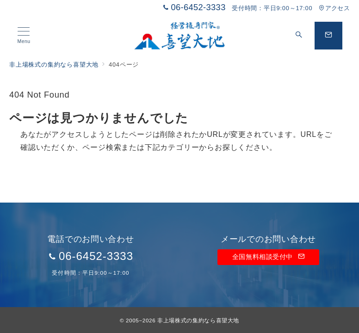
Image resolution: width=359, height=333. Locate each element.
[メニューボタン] (24, 35)
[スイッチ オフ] (298, 36)
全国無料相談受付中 (268, 256)
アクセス (334, 8)
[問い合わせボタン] (328, 36)
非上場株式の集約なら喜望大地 (198, 320)
